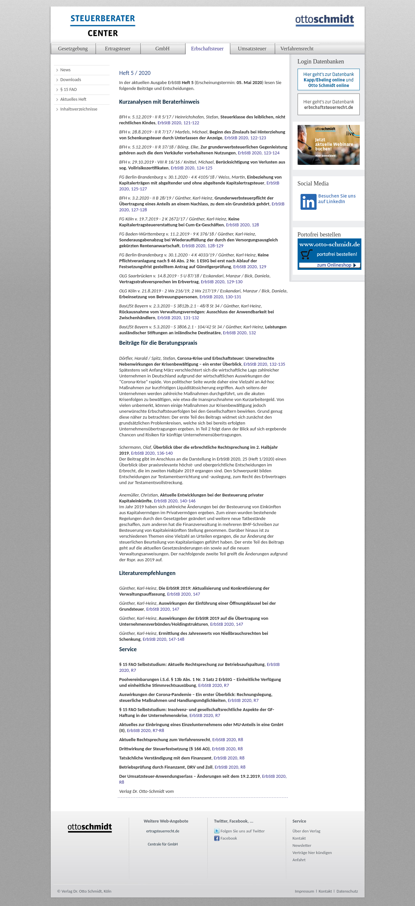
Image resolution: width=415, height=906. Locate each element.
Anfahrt (299, 859)
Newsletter (302, 845)
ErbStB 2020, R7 (213, 685)
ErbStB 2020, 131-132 (178, 318)
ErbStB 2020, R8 (227, 739)
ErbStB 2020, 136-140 (152, 453)
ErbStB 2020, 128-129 (202, 246)
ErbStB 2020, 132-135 (264, 364)
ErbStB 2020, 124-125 (191, 168)
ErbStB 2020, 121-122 (178, 123)
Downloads (71, 79)
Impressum (304, 891)
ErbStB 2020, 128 (242, 225)
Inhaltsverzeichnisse (79, 109)
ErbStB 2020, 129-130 (221, 282)
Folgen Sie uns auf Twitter (243, 830)
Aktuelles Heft (74, 99)
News (66, 70)
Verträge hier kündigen (312, 852)
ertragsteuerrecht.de (162, 831)
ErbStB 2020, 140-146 (175, 501)
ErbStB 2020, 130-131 (220, 297)
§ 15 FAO (69, 89)
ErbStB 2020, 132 (239, 333)
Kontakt (299, 838)
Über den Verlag (306, 830)
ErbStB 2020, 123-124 (259, 153)
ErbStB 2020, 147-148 (163, 639)
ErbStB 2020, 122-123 (245, 138)
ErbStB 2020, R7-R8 (145, 730)
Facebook (229, 838)
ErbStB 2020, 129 (249, 267)
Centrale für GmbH (163, 844)
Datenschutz (347, 891)
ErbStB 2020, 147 (183, 594)
